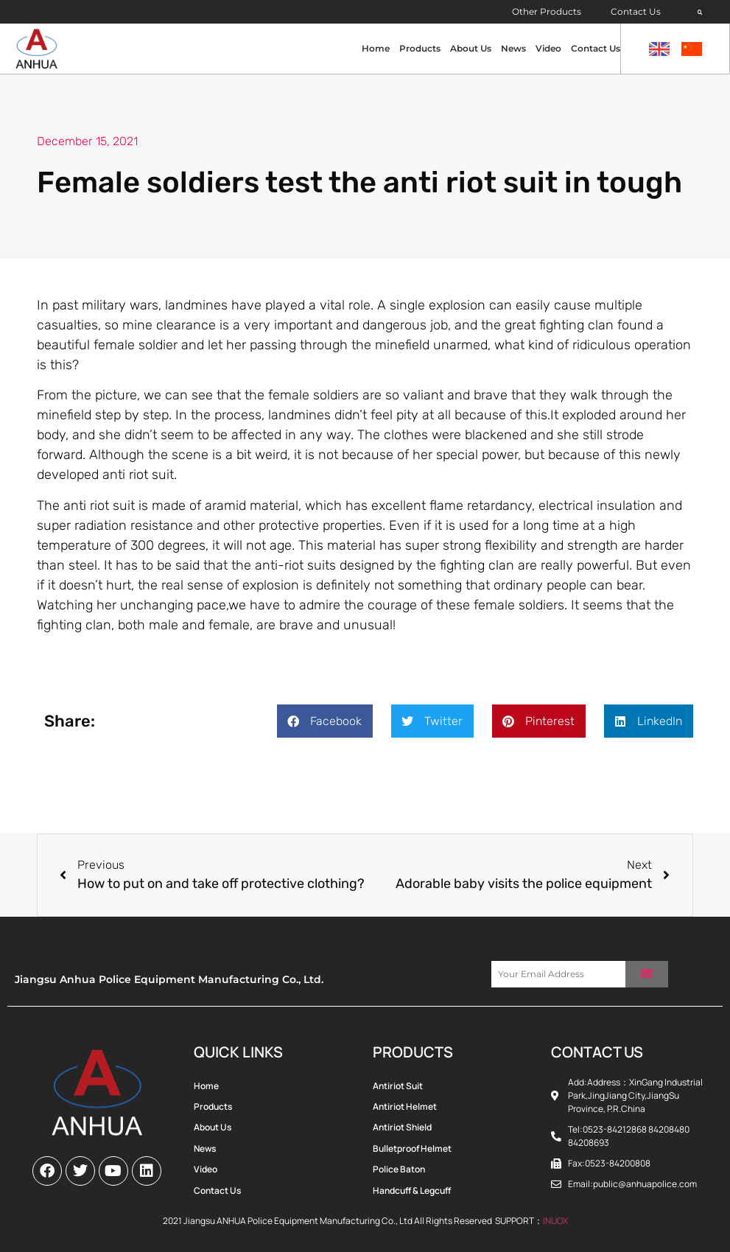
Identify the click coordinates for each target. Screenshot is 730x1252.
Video (548, 48)
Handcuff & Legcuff (412, 1190)
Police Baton (399, 1169)
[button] (700, 12)
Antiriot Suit (398, 1086)
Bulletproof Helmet (412, 1148)
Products (420, 48)
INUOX (555, 1220)
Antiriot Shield (402, 1127)
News (513, 48)
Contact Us (636, 11)
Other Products (546, 11)
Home (376, 48)
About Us (470, 48)
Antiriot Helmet (405, 1106)
